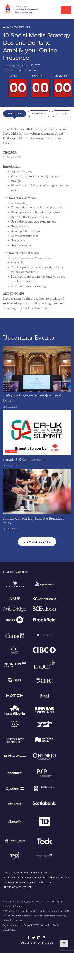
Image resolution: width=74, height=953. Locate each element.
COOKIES (9, 882)
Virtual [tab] (62, 113)
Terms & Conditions (40, 882)
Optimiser (45, 943)
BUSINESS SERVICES (35, 872)
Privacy (20, 882)
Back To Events (16, 27)
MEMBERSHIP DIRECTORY (18, 877)
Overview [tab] (14, 113)
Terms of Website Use (18, 887)
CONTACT (63, 877)
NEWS (53, 877)
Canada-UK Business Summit (26, 459)
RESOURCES (42, 877)
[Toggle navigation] (66, 10)
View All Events (37, 542)
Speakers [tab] (39, 113)
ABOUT (8, 872)
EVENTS (17, 872)
